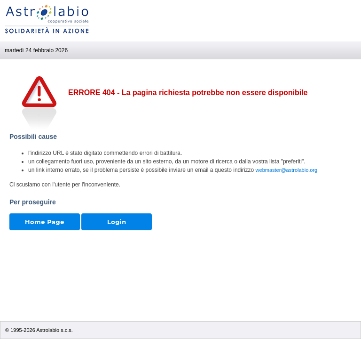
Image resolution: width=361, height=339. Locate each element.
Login (116, 222)
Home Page (44, 222)
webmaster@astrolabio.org (287, 170)
